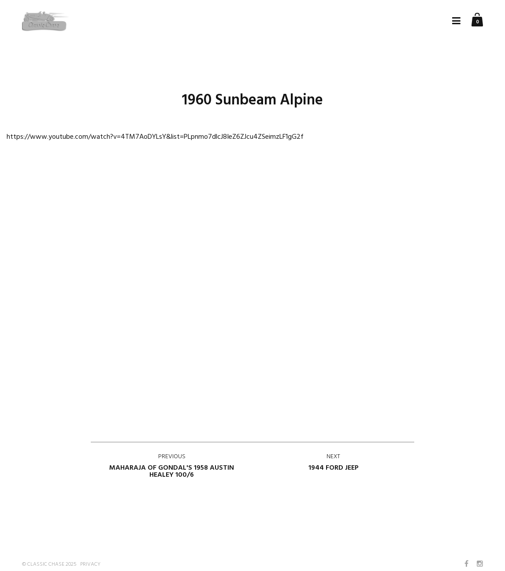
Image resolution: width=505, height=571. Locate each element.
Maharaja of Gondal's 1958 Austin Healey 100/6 (171, 466)
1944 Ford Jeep (333, 463)
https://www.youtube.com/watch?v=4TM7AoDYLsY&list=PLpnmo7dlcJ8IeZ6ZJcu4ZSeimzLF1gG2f (155, 137)
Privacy (90, 564)
